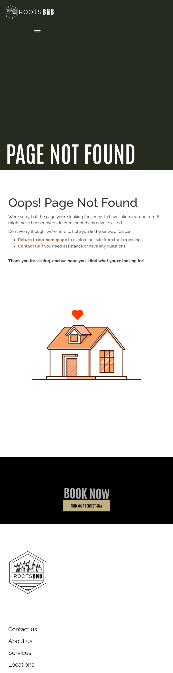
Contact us (29, 246)
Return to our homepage (42, 239)
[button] (37, 31)
